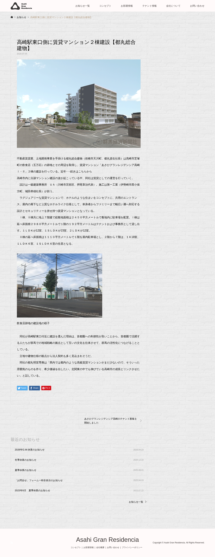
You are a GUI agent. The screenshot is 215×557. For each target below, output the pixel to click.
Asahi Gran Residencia (107, 539)
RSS (12, 542)
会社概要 (100, 547)
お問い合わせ (197, 5)
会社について (173, 5)
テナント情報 (149, 5)
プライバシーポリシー (132, 547)
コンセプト (105, 5)
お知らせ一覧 (82, 5)
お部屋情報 (127, 5)
